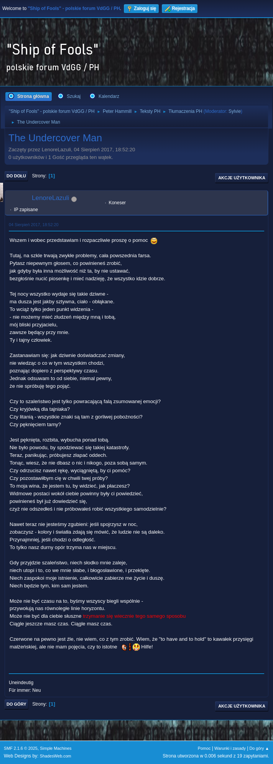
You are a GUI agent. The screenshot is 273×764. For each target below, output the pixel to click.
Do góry (16, 704)
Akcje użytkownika (241, 177)
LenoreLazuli (50, 198)
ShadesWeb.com (55, 756)
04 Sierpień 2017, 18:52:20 (33, 224)
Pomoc (204, 748)
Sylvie (235, 111)
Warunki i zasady (230, 748)
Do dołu (16, 176)
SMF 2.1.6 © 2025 (21, 748)
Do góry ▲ (259, 748)
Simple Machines (55, 748)
